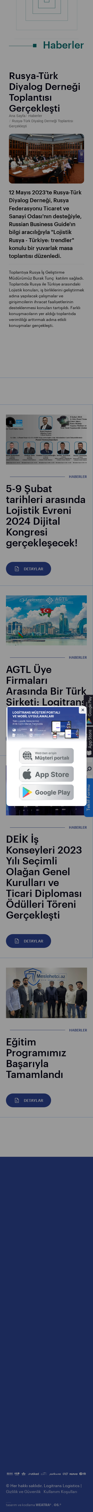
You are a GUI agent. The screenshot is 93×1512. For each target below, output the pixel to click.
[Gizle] (83, 710)
